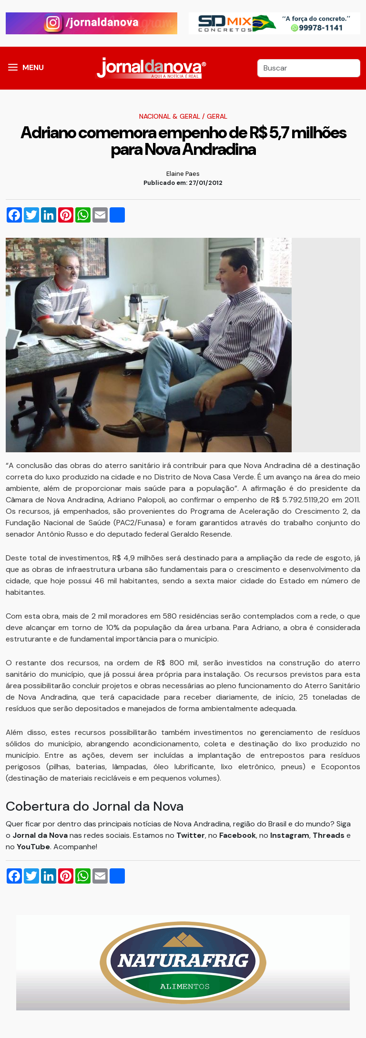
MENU (33, 67)
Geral (217, 116)
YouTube (33, 847)
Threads (329, 835)
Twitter (190, 835)
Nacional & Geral (169, 116)
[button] (13, 68)
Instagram (289, 835)
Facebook (237, 835)
